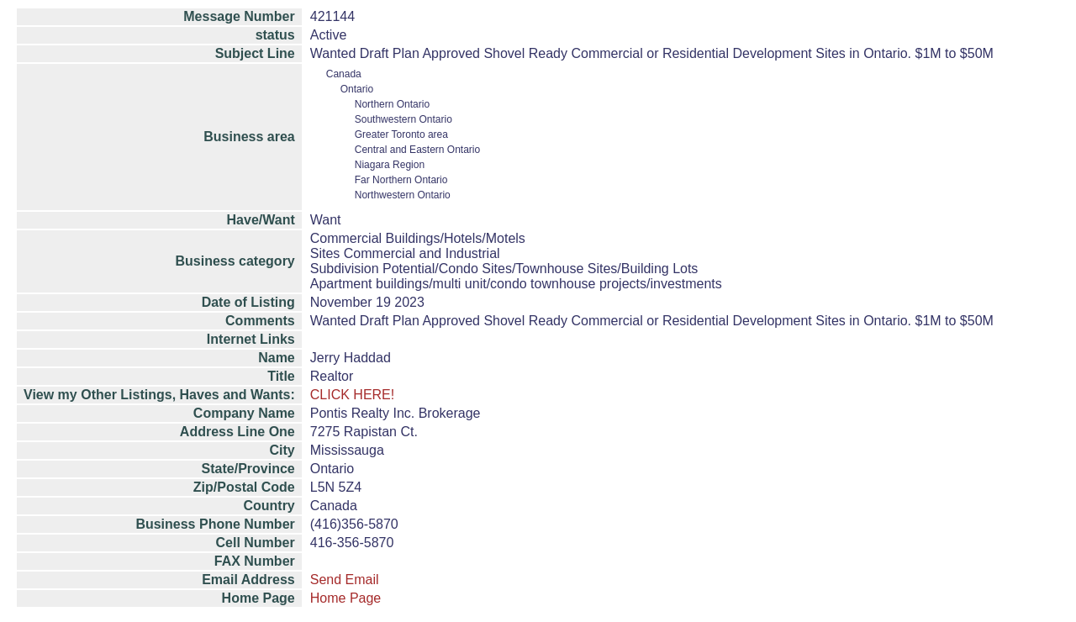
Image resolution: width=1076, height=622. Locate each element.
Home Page (346, 598)
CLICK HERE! (352, 394)
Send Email (344, 579)
